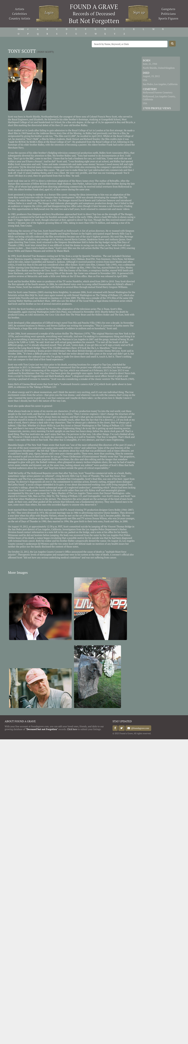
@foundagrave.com (139, 728)
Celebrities (19, 14)
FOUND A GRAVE (94, 7)
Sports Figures (168, 18)
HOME (21, 29)
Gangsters (168, 9)
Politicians (168, 14)
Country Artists (19, 18)
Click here (72, 729)
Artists (19, 9)
